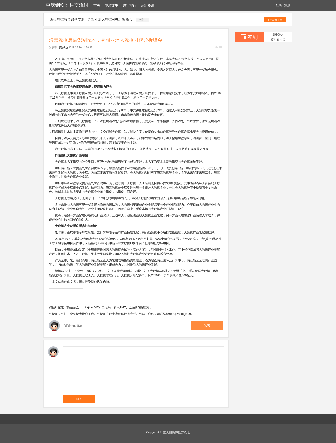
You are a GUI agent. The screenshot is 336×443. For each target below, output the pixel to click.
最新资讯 (147, 5)
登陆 (279, 5)
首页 (96, 5)
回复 (79, 399)
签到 (253, 37)
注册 (287, 5)
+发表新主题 (275, 19)
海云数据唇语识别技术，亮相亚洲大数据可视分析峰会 (91, 19)
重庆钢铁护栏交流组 (67, 5)
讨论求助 (63, 47)
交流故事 (111, 5)
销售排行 (129, 5)
